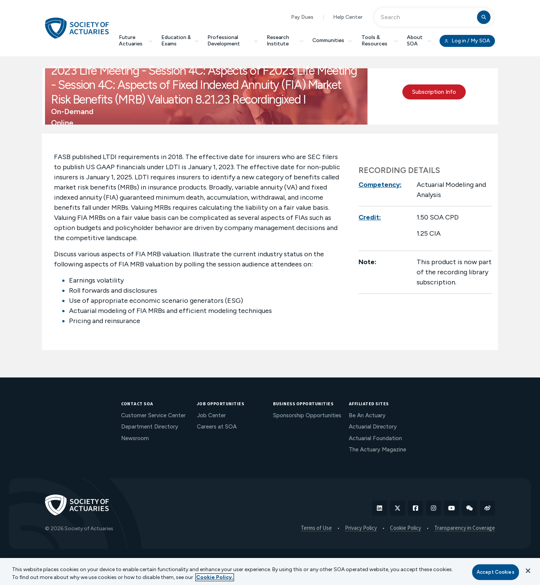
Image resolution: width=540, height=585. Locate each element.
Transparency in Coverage (464, 528)
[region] (270, 571)
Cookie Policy (405, 528)
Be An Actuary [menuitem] (367, 415)
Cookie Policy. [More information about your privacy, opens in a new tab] (214, 577)
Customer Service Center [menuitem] (153, 415)
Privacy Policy (361, 528)
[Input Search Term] (427, 17)
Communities (332, 40)
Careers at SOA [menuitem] (217, 426)
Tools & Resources (380, 40)
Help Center (348, 17)
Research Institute (285, 40)
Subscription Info (434, 92)
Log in (467, 41)
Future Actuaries (135, 40)
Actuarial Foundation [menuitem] (375, 438)
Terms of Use (316, 528)
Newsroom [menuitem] (135, 438)
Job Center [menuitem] (211, 415)
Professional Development (232, 40)
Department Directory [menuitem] (149, 426)
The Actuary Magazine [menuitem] (377, 449)
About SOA (419, 40)
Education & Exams (179, 40)
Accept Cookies (495, 572)
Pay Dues (302, 17)
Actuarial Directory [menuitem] (373, 426)
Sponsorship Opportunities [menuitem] (307, 415)
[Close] (528, 570)
